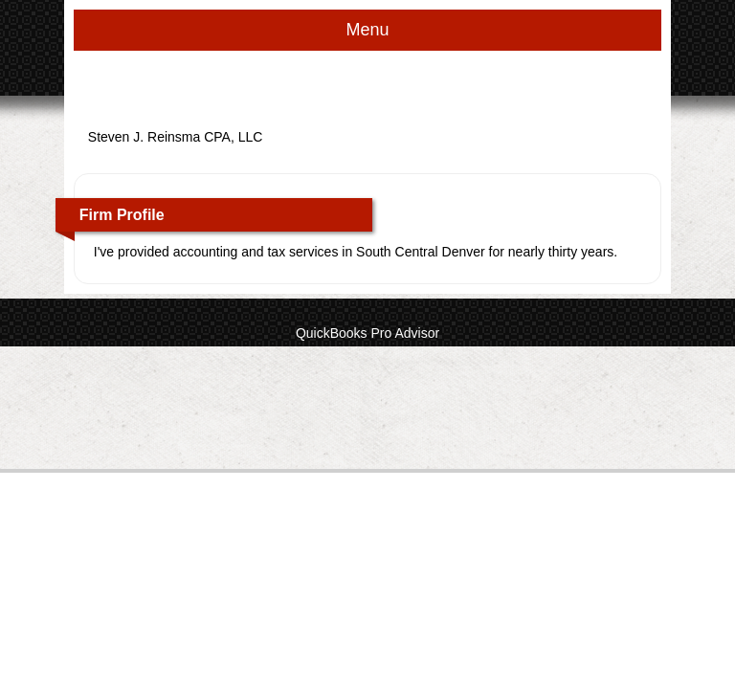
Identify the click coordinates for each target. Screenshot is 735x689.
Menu (367, 29)
